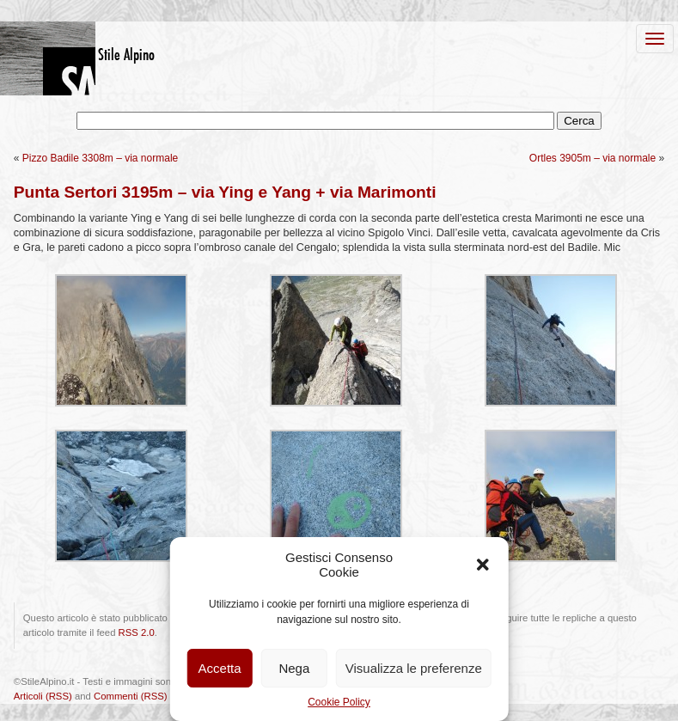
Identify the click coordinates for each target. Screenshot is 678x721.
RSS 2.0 (137, 632)
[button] (483, 564)
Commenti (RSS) (131, 696)
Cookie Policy (339, 702)
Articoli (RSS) (43, 696)
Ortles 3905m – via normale (592, 158)
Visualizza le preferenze (413, 668)
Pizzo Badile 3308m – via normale (100, 158)
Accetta (220, 668)
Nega (293, 668)
